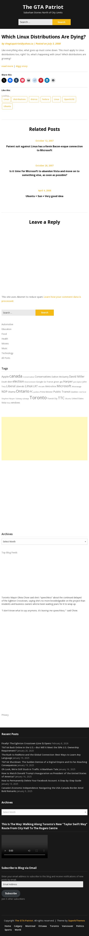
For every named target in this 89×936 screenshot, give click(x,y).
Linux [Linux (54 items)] (29, 386)
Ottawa (42, 926)
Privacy (5, 714)
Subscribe (11, 893)
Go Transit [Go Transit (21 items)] (48, 381)
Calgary (18, 926)
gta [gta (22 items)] (61, 381)
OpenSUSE (69, 99)
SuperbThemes (76, 920)
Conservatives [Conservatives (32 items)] (43, 376)
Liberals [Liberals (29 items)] (20, 386)
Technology (7, 353)
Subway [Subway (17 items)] (19, 398)
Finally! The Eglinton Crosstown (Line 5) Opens (26, 743)
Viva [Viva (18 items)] (8, 403)
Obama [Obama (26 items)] (11, 391)
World (18, 930)
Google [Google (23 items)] (39, 381)
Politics (80, 926)
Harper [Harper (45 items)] (68, 381)
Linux (6, 99)
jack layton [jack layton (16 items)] (77, 382)
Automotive (7, 324)
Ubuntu (7, 106)
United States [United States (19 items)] (78, 398)
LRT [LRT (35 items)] (35, 386)
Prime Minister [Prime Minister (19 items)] (46, 392)
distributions (19, 99)
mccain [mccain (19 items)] (41, 386)
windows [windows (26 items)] (15, 402)
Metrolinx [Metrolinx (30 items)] (50, 386)
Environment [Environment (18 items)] (30, 382)
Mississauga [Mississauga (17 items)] (76, 386)
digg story (22, 66)
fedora (45, 99)
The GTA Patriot (43, 6)
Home (8, 926)
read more (7, 66)
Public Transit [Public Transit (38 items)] (61, 391)
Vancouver (67, 926)
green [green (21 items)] (56, 381)
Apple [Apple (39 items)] (5, 376)
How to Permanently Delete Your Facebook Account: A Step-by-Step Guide (41, 780)
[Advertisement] (44, 438)
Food (4, 333)
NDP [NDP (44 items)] (4, 391)
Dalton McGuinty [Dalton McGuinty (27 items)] (60, 376)
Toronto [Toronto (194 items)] (38, 397)
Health (5, 338)
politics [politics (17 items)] (37, 392)
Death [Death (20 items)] (4, 381)
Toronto (54, 926)
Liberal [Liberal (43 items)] (10, 386)
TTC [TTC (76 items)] (61, 398)
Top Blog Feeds (9, 552)
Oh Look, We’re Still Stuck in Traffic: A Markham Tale (30, 769)
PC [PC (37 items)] (31, 391)
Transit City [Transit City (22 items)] (52, 398)
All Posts (6, 357)
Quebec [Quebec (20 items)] (74, 392)
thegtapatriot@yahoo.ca (19, 43)
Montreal (30, 926)
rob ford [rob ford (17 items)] (82, 392)
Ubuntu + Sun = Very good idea (44, 196)
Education (6, 329)
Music (4, 348)
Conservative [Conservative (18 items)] (28, 377)
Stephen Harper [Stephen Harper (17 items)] (8, 398)
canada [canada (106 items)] (15, 376)
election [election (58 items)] (18, 381)
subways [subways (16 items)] (26, 399)
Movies (5, 343)
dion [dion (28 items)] (10, 381)
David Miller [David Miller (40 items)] (76, 376)
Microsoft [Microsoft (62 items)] (64, 386)
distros (34, 99)
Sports (8, 930)
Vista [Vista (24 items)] (4, 402)
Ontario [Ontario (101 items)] (22, 391)
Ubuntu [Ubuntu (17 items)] (68, 398)
